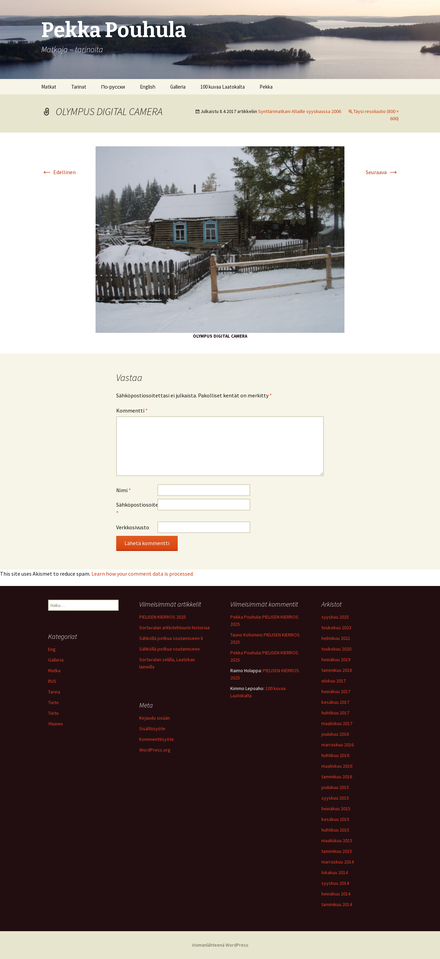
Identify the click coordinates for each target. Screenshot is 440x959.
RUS (52, 681)
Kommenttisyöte (156, 739)
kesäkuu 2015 (335, 819)
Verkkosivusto (132, 527)
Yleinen (55, 724)
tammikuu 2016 (336, 777)
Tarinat (78, 86)
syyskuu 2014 (335, 883)
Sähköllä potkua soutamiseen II (171, 638)
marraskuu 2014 (337, 862)
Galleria (178, 86)
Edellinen (58, 172)
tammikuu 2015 (336, 851)
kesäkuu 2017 (335, 702)
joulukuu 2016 (335, 734)
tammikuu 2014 (336, 904)
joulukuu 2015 (335, 787)
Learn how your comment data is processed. (142, 573)
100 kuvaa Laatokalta (222, 86)
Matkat (48, 86)
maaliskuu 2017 (336, 723)
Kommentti (132, 410)
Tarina (54, 692)
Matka (54, 670)
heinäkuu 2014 (335, 894)
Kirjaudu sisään (154, 718)
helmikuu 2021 (335, 638)
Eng (52, 649)
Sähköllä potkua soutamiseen (169, 649)
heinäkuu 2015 (335, 808)
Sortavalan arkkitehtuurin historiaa (174, 627)
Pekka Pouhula (245, 617)
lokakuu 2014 (334, 872)
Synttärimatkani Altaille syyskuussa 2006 (299, 111)
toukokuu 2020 (336, 649)
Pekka (266, 86)
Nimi (123, 490)
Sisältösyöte (152, 728)
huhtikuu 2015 (335, 830)
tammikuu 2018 (336, 670)
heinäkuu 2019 (335, 659)
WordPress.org (154, 750)
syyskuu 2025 (335, 617)
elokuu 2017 (333, 681)
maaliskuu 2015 (336, 840)
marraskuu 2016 (337, 745)
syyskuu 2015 (335, 798)
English (147, 86)
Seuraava (382, 172)
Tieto (53, 702)
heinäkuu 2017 (335, 691)
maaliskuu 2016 (336, 766)
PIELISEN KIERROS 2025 (162, 617)
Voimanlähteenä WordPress (220, 945)
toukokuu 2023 (336, 627)
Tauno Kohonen (246, 635)
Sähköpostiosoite (136, 508)
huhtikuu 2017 (335, 713)
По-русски (113, 86)
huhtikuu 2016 (335, 755)
